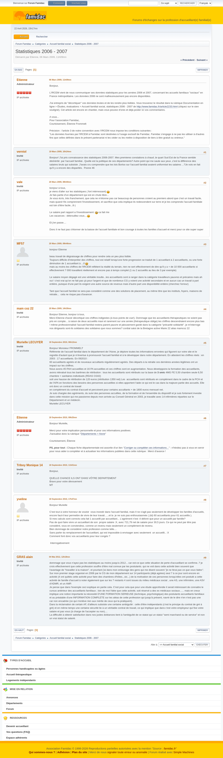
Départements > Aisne (93, 433)
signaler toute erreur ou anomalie (127, 752)
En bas (18, 70)
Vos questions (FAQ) (18, 732)
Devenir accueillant (17, 726)
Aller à (154, 644)
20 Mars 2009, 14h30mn (60, 308)
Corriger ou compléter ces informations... (146, 447)
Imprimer (202, 70)
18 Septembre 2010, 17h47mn (63, 499)
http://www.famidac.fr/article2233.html (157, 106)
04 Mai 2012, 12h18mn (59, 557)
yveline (22, 499)
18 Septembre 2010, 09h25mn (63, 417)
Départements (14, 703)
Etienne (22, 79)
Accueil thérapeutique (19, 674)
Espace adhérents (16, 737)
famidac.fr (170, 748)
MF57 (20, 243)
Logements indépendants (21, 680)
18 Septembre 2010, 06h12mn (63, 342)
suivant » (202, 60)
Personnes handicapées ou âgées (25, 668)
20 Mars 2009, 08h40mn (60, 182)
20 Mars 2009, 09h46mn (60, 243)
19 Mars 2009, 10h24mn (60, 151)
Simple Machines (183, 752)
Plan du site (79, 752)
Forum (10, 709)
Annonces (12, 697)
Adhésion (63, 752)
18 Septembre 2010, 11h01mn (63, 465)
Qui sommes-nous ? (42, 752)
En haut (19, 630)
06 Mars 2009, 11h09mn (60, 80)
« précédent (187, 60)
